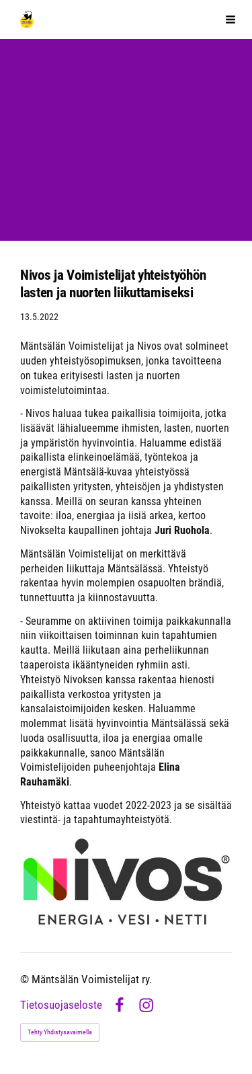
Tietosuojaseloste (61, 1005)
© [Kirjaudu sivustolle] (26, 979)
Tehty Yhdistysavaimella (60, 1032)
